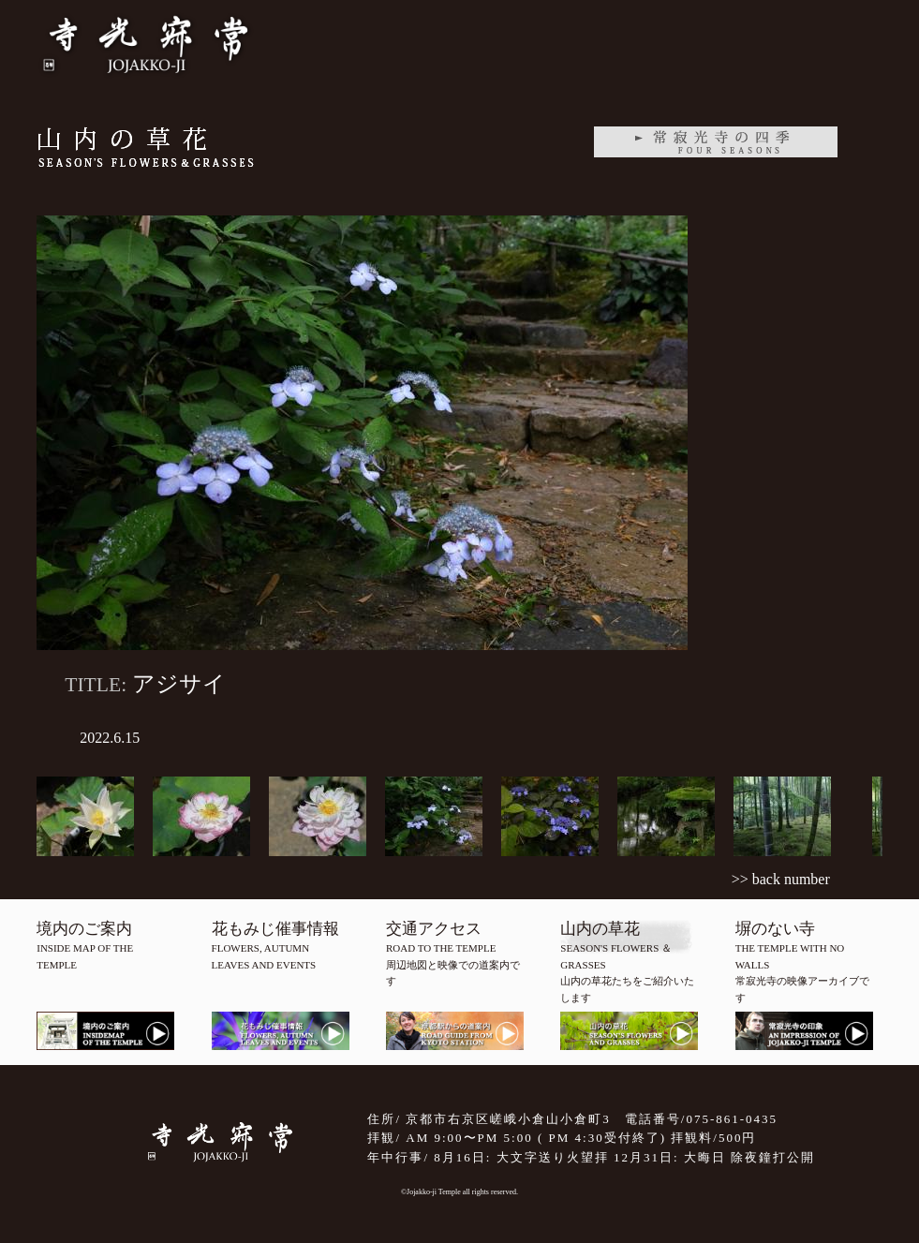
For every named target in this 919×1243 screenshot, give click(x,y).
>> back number (781, 879)
